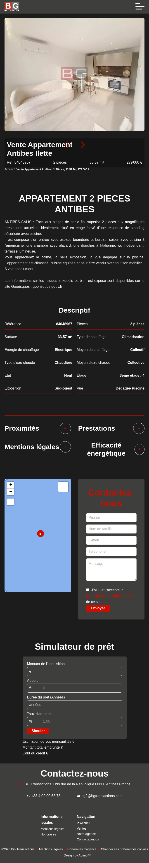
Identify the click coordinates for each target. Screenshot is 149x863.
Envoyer (98, 608)
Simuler (38, 731)
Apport (32, 680)
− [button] (10, 492)
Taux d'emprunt (39, 714)
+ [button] (10, 485)
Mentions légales (51, 849)
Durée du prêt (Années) (46, 697)
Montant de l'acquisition (46, 664)
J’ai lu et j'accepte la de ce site (109, 596)
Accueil (9, 169)
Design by (77, 855)
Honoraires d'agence (82, 849)
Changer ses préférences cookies (124, 849)
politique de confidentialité (109, 596)
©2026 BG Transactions (18, 849)
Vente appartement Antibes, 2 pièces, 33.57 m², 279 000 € (53, 169)
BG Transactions (37, 784)
